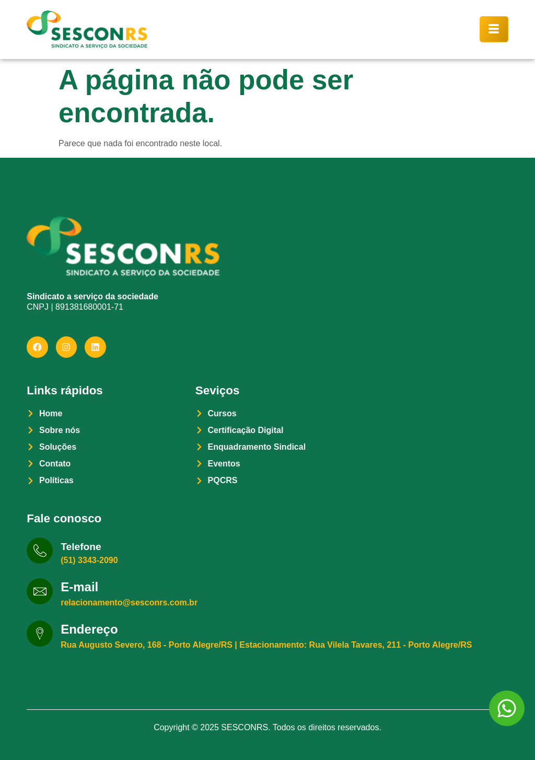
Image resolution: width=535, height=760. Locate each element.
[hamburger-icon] (494, 29)
